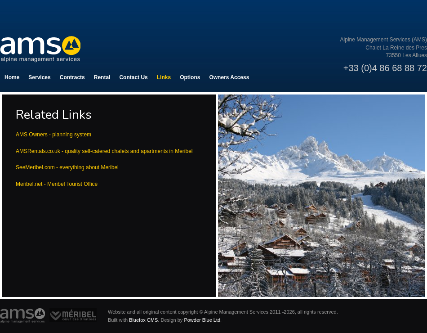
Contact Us (133, 77)
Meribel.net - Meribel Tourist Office (57, 184)
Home (11, 77)
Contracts (72, 77)
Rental (102, 77)
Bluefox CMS (143, 320)
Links (164, 77)
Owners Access (229, 77)
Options (190, 77)
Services (39, 77)
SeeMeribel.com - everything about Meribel (67, 167)
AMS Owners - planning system (53, 134)
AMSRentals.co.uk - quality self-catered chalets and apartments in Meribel (105, 151)
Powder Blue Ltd (202, 320)
